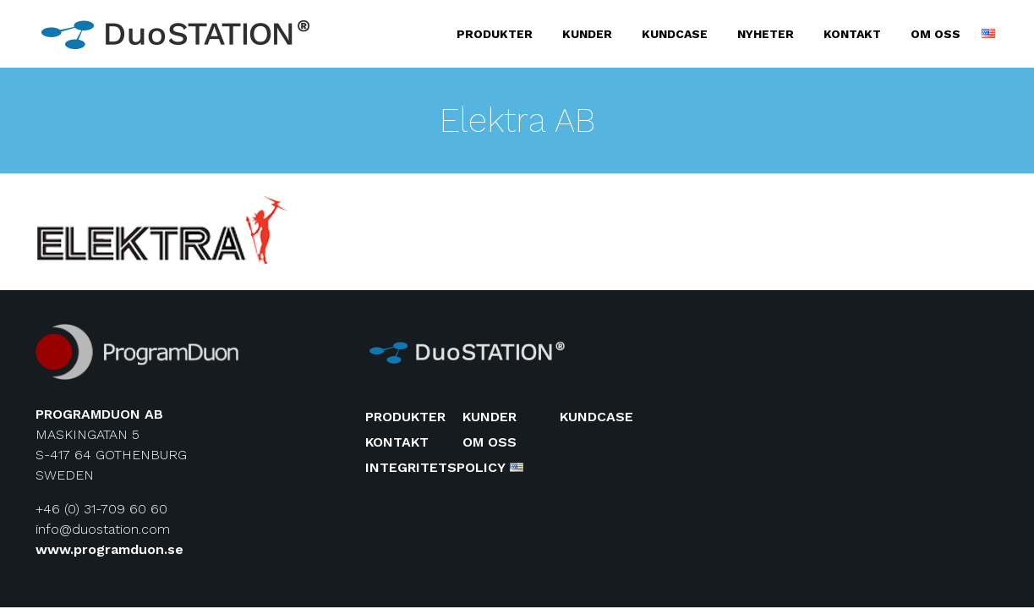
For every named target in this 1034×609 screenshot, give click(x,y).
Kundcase (675, 34)
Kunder (587, 34)
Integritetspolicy (435, 467)
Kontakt (852, 34)
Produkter (495, 34)
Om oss (935, 34)
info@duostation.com (103, 529)
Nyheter (765, 34)
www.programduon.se (109, 549)
